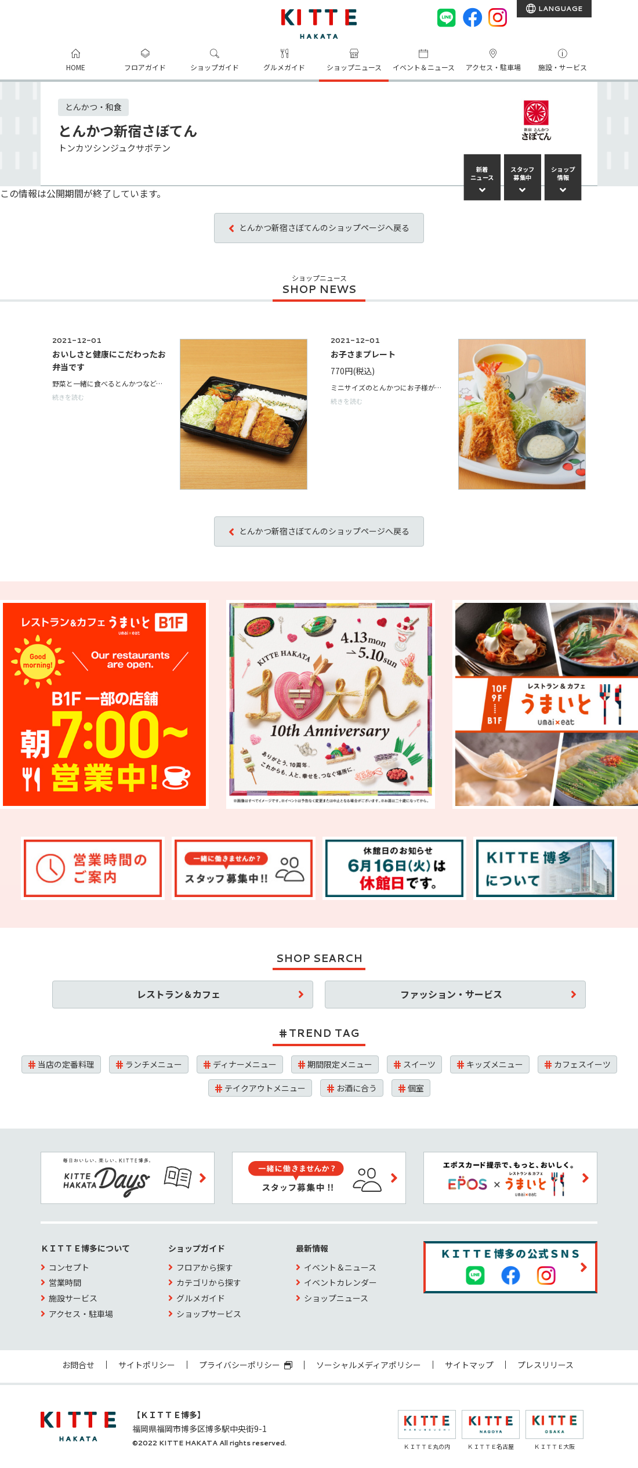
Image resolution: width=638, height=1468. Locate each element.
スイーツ (419, 1064)
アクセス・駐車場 (493, 67)
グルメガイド (284, 67)
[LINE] (446, 17)
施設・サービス (562, 67)
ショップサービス (208, 1313)
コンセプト (69, 1267)
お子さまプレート (363, 354)
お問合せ (78, 1365)
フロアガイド (145, 67)
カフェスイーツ (582, 1064)
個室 (416, 1088)
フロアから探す (204, 1267)
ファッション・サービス (451, 994)
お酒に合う (356, 1088)
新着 (482, 173)
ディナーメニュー (245, 1064)
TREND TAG (324, 1032)
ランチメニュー (153, 1064)
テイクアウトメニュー (265, 1088)
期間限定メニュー (339, 1064)
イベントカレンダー (340, 1282)
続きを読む (68, 397)
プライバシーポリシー (245, 1365)
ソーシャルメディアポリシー (368, 1365)
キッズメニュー (494, 1064)
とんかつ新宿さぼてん (127, 130)
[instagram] (497, 17)
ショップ (563, 173)
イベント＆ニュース (424, 67)
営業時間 (65, 1282)
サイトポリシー (146, 1365)
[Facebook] (472, 17)
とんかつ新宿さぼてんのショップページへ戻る (324, 227)
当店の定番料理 (66, 1064)
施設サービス (73, 1298)
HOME (75, 67)
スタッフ (522, 173)
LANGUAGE (559, 8)
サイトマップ (469, 1365)
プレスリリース (545, 1365)
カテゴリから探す (208, 1282)
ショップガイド (214, 67)
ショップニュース (354, 67)
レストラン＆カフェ (178, 994)
